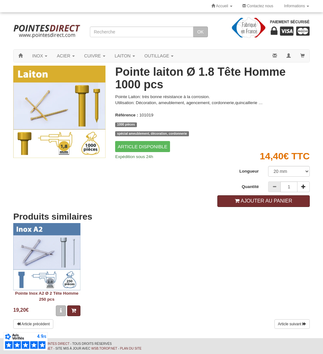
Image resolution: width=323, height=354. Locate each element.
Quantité (250, 186)
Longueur (249, 171)
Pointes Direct (56, 343)
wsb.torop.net (104, 348)
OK (200, 31)
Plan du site (130, 348)
